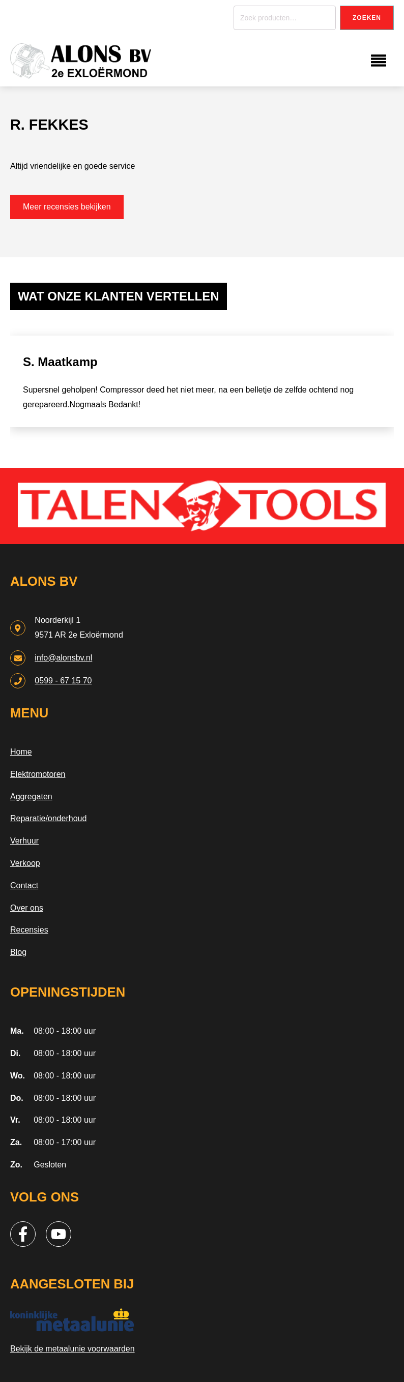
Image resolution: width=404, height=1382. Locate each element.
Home (21, 751)
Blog (18, 952)
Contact (24, 885)
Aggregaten (31, 796)
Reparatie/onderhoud (48, 818)
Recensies (29, 929)
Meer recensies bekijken (67, 206)
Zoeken (367, 17)
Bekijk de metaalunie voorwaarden (72, 1348)
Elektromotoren (38, 774)
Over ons (26, 908)
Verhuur (24, 840)
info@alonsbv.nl (63, 657)
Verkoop (25, 863)
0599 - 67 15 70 (63, 680)
